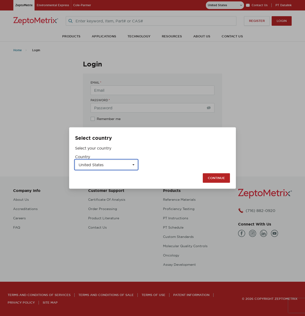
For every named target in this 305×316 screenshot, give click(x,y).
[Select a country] (106, 165)
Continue (216, 178)
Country (82, 156)
